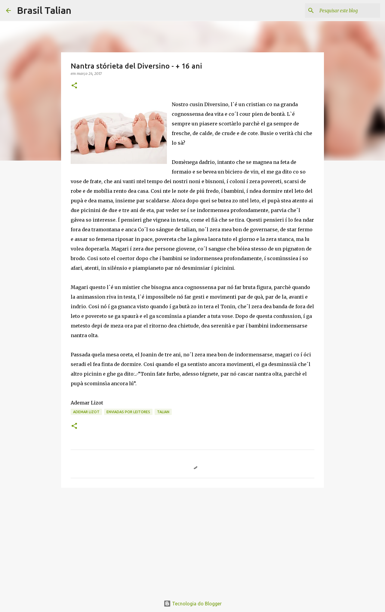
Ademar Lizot (86, 412)
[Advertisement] (192, 539)
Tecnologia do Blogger (193, 603)
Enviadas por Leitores (128, 412)
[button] (74, 86)
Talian (163, 412)
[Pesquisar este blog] (348, 10)
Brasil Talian (44, 10)
